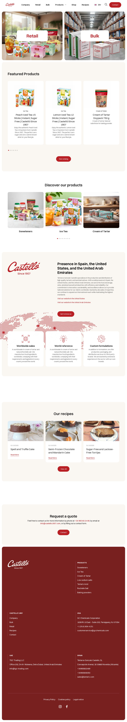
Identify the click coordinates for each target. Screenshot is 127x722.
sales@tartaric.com (85, 677)
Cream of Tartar (84, 576)
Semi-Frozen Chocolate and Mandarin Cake (61, 461)
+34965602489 (83, 668)
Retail (37, 5)
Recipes (85, 5)
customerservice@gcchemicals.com (93, 630)
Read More (15, 465)
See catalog (63, 159)
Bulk (48, 5)
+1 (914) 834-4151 (85, 626)
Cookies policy (64, 699)
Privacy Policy (49, 699)
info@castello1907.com (50, 523)
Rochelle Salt (82, 588)
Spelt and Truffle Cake (22, 459)
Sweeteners (82, 567)
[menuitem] (98, 4)
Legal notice (78, 699)
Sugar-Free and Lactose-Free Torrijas (100, 461)
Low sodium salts (84, 580)
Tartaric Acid (82, 584)
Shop (74, 5)
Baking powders (84, 592)
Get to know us (65, 314)
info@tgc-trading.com (19, 668)
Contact (115, 5)
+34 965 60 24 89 (82, 521)
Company (25, 5)
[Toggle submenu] (65, 4)
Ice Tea (80, 571)
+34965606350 (83, 673)
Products (59, 5)
